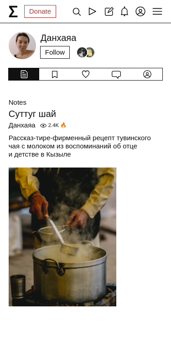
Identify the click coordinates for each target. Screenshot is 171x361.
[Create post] (108, 11)
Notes (17, 102)
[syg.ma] (13, 11)
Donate (40, 11)
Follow (55, 52)
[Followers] (85, 52)
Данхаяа (22, 125)
